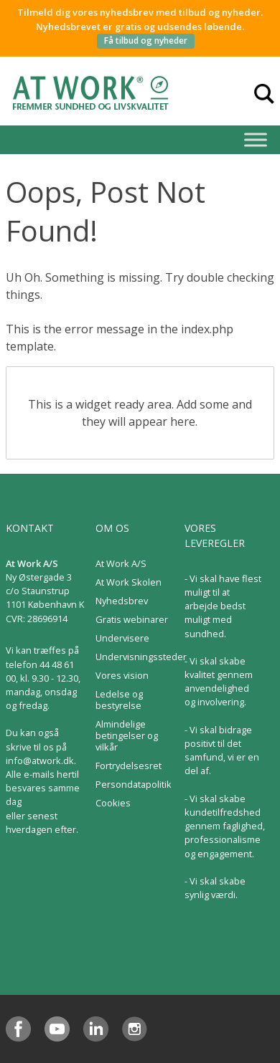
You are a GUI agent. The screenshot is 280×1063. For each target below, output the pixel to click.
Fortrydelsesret (128, 765)
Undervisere (122, 637)
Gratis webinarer (131, 619)
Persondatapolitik (133, 784)
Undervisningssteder (141, 656)
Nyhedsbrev (121, 600)
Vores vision (122, 675)
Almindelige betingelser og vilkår (126, 735)
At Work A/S (120, 563)
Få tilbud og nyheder (145, 40)
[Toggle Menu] (255, 139)
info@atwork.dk (40, 760)
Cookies (113, 802)
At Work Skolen (128, 582)
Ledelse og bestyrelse (119, 699)
